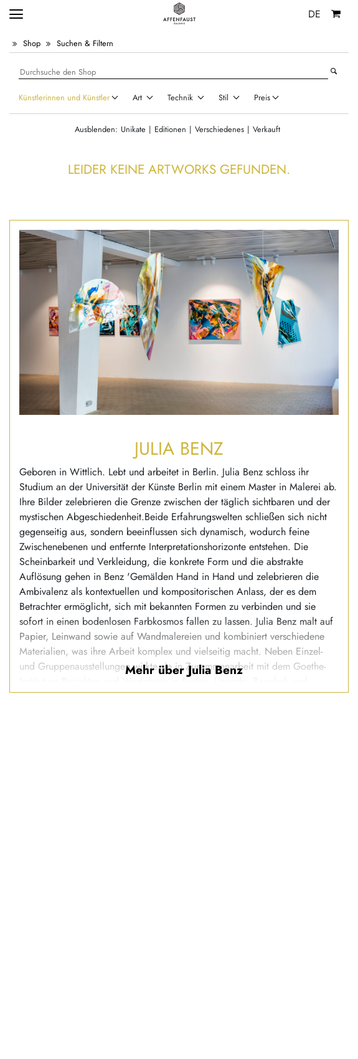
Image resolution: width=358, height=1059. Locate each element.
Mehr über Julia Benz (184, 669)
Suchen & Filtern (85, 43)
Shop (31, 43)
